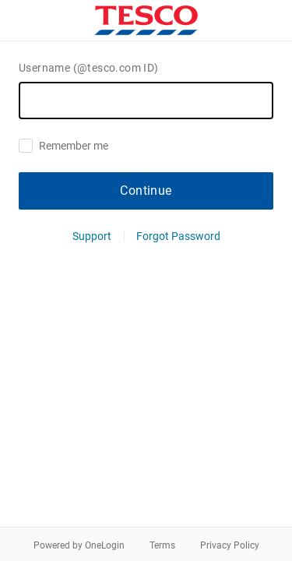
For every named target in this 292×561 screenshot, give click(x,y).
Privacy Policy (229, 545)
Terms (162, 545)
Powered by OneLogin (79, 545)
